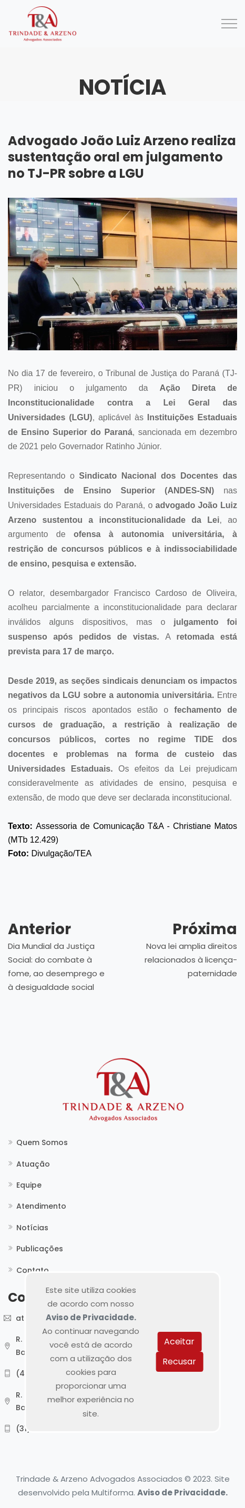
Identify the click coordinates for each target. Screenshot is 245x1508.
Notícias (32, 1227)
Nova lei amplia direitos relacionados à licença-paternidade (191, 959)
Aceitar (179, 1341)
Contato (32, 1270)
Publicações (39, 1248)
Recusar (179, 1361)
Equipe (29, 1185)
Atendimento (41, 1206)
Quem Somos (42, 1142)
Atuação (33, 1164)
